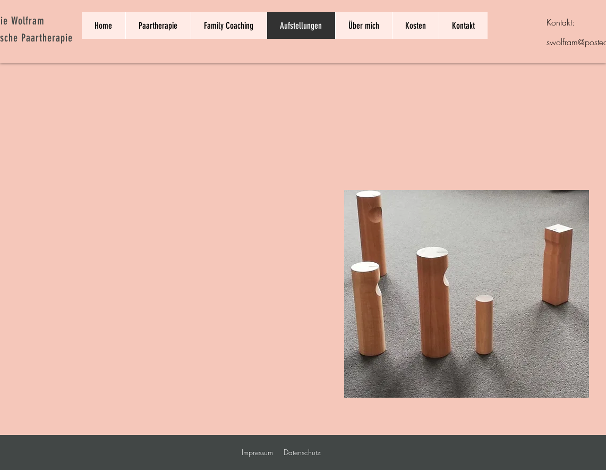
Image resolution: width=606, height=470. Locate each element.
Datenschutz (302, 452)
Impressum (257, 452)
